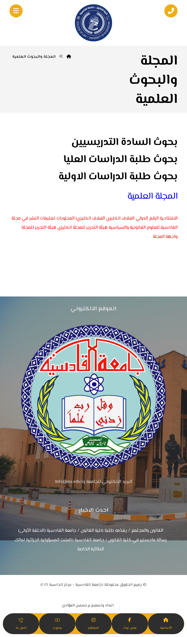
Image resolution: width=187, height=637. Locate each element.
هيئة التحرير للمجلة (39, 227)
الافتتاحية (169, 218)
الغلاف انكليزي (120, 218)
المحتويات (66, 218)
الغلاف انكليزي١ (90, 218)
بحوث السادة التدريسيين (124, 142)
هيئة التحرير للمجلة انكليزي (82, 227)
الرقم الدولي (147, 218)
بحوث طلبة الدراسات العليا (120, 160)
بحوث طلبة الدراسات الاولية (118, 177)
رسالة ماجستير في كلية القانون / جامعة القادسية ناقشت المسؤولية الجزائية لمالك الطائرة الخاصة (91, 545)
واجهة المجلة (165, 236)
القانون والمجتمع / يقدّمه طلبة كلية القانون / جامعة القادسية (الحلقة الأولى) (90, 530)
